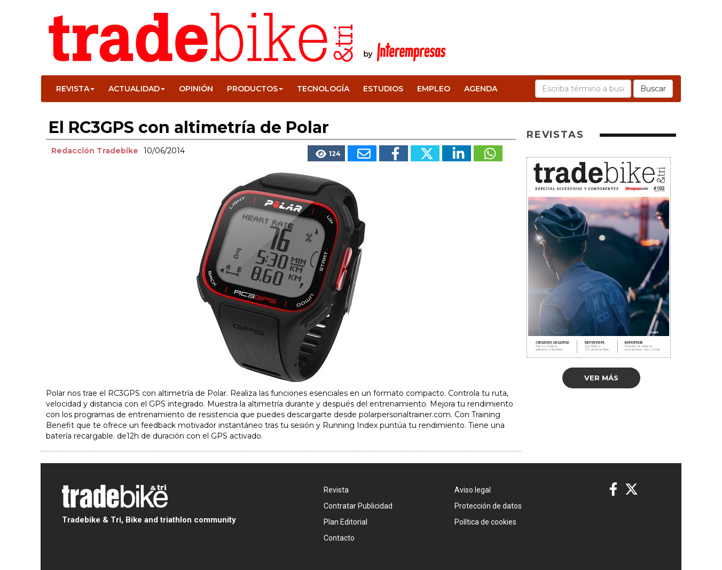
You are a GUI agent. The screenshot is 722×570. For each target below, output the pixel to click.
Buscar (653, 88)
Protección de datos (488, 506)
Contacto (339, 538)
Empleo (433, 88)
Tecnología (323, 88)
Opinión (196, 88)
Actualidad (136, 88)
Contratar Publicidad (358, 506)
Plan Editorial (345, 522)
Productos (255, 88)
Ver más (601, 377)
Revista (75, 88)
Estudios (383, 88)
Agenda (480, 88)
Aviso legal (472, 490)
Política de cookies (485, 522)
